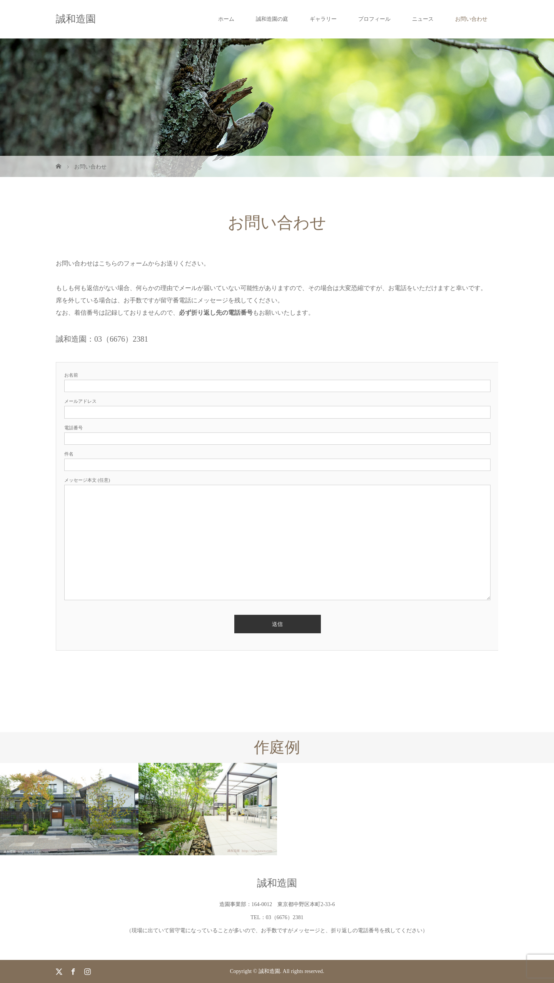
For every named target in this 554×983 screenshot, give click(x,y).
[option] (69, 809)
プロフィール (374, 19)
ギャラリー (323, 19)
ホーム (226, 19)
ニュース (423, 19)
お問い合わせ (471, 19)
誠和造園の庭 (272, 19)
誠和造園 (76, 19)
